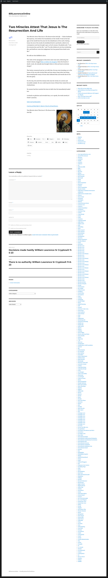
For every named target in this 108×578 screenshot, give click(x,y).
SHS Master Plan (82, 509)
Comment (12, 180)
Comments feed (81, 142)
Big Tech (80, 171)
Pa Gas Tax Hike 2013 (83, 427)
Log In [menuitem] (4, 1)
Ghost (79, 302)
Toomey (80, 530)
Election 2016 (81, 252)
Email (11, 210)
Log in (79, 138)
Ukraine (80, 548)
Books (79, 179)
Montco (80, 394)
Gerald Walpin (81, 301)
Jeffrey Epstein (81, 350)
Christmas (80, 198)
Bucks (79, 181)
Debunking (80, 227)
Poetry (79, 458)
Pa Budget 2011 (81, 414)
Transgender (81, 534)
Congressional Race (82, 208)
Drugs (79, 242)
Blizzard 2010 (81, 174)
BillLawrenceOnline (19, 13)
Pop (79, 463)
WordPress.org (81, 143)
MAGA (79, 380)
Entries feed (81, 140)
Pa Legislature (81, 429)
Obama (79, 403)
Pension (80, 449)
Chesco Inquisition (82, 187)
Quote (79, 470)
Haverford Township (83, 321)
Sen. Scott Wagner (82, 500)
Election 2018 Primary (83, 258)
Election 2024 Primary (83, 277)
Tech (79, 525)
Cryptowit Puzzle (82, 220)
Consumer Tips (81, 211)
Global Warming (82, 304)
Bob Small (80, 178)
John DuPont (81, 353)
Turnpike (80, 544)
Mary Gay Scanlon (82, 384)
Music (79, 397)
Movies (79, 395)
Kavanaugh (80, 361)
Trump (79, 537)
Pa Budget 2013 (81, 417)
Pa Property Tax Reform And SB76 (86, 430)
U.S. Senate (80, 547)
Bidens (79, 170)
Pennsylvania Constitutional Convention (87, 440)
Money (79, 392)
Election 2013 (81, 247)
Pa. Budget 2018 (81, 433)
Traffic (79, 533)
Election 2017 (81, 255)
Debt (79, 225)
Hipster (80, 328)
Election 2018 (81, 257)
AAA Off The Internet (83, 156)
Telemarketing (81, 526)
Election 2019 (81, 260)
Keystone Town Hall (83, 362)
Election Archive (82, 282)
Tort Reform (81, 531)
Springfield (80, 514)
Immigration (81, 343)
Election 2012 (81, 245)
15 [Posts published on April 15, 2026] (84, 117)
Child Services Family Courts (84, 193)
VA (78, 555)
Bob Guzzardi (81, 176)
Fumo (79, 296)
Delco (79, 228)
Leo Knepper (81, 372)
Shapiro (80, 507)
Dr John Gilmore (82, 241)
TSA (79, 541)
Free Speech (81, 294)
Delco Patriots (81, 231)
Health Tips (80, 324)
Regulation (80, 476)
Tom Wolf (80, 528)
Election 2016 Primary (83, 253)
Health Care (80, 323)
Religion (80, 477)
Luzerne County (81, 378)
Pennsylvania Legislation (84, 444)
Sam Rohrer (81, 490)
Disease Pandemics (82, 239)
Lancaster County (82, 364)
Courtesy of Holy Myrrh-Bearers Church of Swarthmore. (42, 106)
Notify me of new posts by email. (18, 228)
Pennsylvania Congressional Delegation (87, 438)
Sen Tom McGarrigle (83, 498)
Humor (79, 337)
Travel (79, 536)
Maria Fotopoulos (82, 381)
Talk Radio (80, 520)
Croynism (80, 219)
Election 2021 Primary (83, 268)
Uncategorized (12, 44)
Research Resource (82, 481)
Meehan (80, 387)
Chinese (80, 195)
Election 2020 (81, 263)
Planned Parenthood (83, 457)
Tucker (79, 542)
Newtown (80, 402)
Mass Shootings (82, 386)
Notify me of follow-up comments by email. (21, 225)
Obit (79, 405)
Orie (79, 411)
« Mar (81, 125)
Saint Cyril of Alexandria (34, 102)
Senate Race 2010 (82, 501)
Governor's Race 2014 (83, 309)
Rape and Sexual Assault (83, 474)
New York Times (82, 400)
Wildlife (80, 561)
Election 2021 (81, 266)
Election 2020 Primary (83, 264)
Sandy (79, 492)
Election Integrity (82, 283)
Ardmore (80, 163)
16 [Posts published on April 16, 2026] (88, 117)
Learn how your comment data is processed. (45, 234)
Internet (80, 346)
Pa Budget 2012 (81, 416)
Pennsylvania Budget (83, 436)
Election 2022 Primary (83, 271)
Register (80, 137)
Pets (79, 451)
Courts (79, 215)
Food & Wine (81, 293)
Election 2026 (81, 280)
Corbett (79, 212)
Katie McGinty (81, 359)
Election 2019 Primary (83, 261)
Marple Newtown (82, 383)
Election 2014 (81, 249)
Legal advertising (82, 367)
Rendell (80, 479)
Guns (79, 315)
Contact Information (15, 282)
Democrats (80, 234)
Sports (79, 512)
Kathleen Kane (81, 358)
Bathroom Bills (81, 167)
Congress (80, 206)
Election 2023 (81, 272)
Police (79, 460)
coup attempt (81, 214)
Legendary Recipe (82, 369)
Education (80, 244)
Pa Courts (80, 425)
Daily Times (81, 222)
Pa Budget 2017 (81, 424)
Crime (79, 217)
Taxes (79, 522)
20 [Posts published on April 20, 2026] (78, 120)
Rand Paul (80, 473)
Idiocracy (80, 342)
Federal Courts (81, 290)
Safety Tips (80, 487)
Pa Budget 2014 (81, 419)
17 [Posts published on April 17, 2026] (91, 117)
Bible (79, 168)
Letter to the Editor (82, 373)
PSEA (79, 468)
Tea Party (80, 523)
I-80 (79, 340)
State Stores (81, 518)
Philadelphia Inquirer (83, 454)
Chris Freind (81, 197)
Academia (80, 159)
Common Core (81, 204)
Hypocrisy (80, 339)
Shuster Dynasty (82, 511)
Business (80, 184)
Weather (80, 558)
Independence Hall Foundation (85, 345)
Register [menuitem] (9, 1)
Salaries (80, 488)
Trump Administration (83, 539)
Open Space (80, 410)
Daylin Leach (81, 223)
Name (11, 202)
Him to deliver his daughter (49, 62)
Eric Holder (80, 288)
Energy (79, 285)
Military (80, 389)
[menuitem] (1, 1)
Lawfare (80, 365)
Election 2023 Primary (83, 274)
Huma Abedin (81, 335)
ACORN (79, 160)
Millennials (80, 391)
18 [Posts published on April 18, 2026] (94, 117)
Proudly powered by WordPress (27, 571)
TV (78, 545)
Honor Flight (81, 332)
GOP (79, 305)
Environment (81, 286)
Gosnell (80, 307)
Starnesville (81, 517)
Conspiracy (80, 209)
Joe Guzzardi (81, 351)
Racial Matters (81, 471)
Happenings (81, 318)
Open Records (81, 408)
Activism (80, 162)
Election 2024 (81, 275)
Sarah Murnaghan (82, 493)
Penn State (80, 435)
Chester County (81, 189)
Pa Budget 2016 (81, 422)
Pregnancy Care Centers (83, 465)
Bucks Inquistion (82, 182)
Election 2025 (81, 279)
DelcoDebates (81, 233)
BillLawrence (12, 40)
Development (81, 236)
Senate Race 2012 (82, 503)
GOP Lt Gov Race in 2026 (84, 98)
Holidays (80, 331)
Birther (79, 173)
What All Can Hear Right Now (85, 88)
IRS (79, 348)
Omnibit (80, 406)
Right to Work (81, 484)
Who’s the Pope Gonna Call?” (85, 96)
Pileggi (79, 455)
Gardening (80, 299)
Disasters (80, 238)
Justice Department (82, 356)
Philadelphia (81, 452)
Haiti (79, 316)
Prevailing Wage (82, 466)
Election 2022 (81, 269)
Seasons (80, 496)
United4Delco (81, 553)
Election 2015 (81, 250)
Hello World (81, 326)
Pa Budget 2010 (81, 413)
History (80, 329)
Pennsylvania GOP (82, 441)
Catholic (80, 186)
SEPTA (79, 504)
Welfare (80, 559)
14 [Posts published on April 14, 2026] (81, 117)
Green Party (81, 310)
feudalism (80, 291)
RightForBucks (81, 485)
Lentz (79, 370)
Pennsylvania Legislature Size (85, 446)
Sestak (79, 506)
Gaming (80, 298)
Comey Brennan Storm (83, 203)
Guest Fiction (81, 313)
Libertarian (80, 375)
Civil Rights (80, 200)
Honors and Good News (83, 334)
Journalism (80, 354)
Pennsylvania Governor (83, 443)
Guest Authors (81, 312)
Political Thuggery (82, 462)
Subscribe (81, 41)
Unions (79, 552)
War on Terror (81, 556)
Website (11, 217)
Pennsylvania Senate (83, 447)
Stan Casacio (81, 515)
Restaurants (81, 482)
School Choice (81, 495)
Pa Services (80, 432)
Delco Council (81, 230)
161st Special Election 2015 (84, 154)
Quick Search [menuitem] (15, 1)
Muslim (80, 399)
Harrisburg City (81, 320)
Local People (81, 376)
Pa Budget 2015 (81, 421)
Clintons (80, 201)
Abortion (80, 157)
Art (78, 165)
